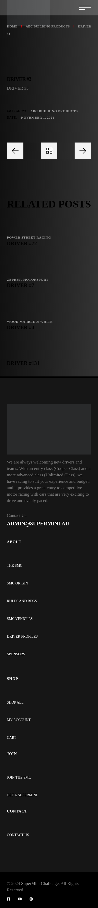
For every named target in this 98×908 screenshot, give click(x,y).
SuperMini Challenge (40, 883)
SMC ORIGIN (17, 583)
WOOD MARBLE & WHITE (30, 322)
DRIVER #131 (23, 363)
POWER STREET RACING (29, 237)
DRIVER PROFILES (22, 636)
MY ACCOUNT (19, 720)
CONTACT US (18, 835)
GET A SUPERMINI (22, 795)
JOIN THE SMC (19, 777)
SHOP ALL (15, 702)
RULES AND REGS (22, 601)
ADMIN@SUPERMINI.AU (38, 523)
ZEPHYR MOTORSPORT (28, 279)
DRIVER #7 (20, 285)
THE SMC (14, 566)
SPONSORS (16, 654)
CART (11, 738)
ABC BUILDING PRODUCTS (54, 111)
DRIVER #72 (22, 243)
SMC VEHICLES (20, 619)
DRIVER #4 (20, 327)
